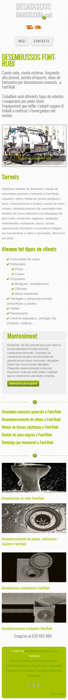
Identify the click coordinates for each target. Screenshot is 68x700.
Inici (22, 41)
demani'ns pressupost (23, 383)
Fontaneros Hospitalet (20, 670)
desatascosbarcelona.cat (41, 651)
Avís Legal (57, 693)
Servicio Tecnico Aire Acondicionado (34, 660)
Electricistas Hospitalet (47, 665)
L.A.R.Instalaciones (18, 665)
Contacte (42, 41)
